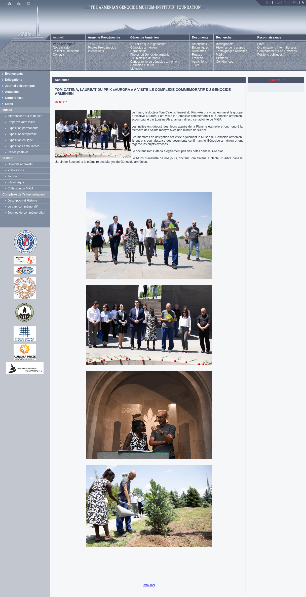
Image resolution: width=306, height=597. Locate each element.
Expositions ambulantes (24, 146)
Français (198, 58)
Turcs (196, 65)
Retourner (149, 584)
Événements (14, 73)
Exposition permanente (23, 128)
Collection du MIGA (20, 188)
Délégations (13, 80)
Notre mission (62, 47)
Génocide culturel (142, 65)
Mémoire (136, 68)
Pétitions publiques (270, 54)
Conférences (224, 61)
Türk (287, 2)
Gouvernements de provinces (277, 51)
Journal (13, 176)
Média (220, 54)
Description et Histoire (22, 200)
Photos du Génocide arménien (150, 54)
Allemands (199, 51)
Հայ (278, 2)
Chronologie (138, 51)
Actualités (12, 92)
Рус (295, 2)
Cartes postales (19, 152)
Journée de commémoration (26, 212)
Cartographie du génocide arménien (154, 61)
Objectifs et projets (20, 164)
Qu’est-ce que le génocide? (148, 44)
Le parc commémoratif (22, 206)
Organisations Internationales (277, 47)
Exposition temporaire (22, 134)
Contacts (59, 54)
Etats (260, 44)
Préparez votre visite (21, 122)
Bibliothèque (16, 182)
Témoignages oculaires (231, 51)
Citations (222, 58)
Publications (16, 170)
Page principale (64, 44)
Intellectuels (96, 51)
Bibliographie (224, 44)
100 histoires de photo (145, 58)
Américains (199, 44)
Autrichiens (199, 61)
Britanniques (200, 47)
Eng (268, 2)
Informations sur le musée (25, 116)
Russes (197, 54)
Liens (9, 104)
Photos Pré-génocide (102, 47)
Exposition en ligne (21, 140)
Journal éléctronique (20, 86)
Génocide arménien (143, 47)
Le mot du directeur (66, 51)
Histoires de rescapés (230, 47)
